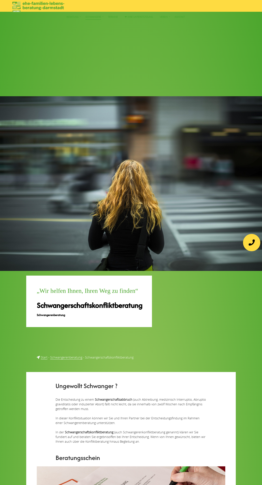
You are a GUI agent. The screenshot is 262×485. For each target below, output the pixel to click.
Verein (233, 6)
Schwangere (162, 6)
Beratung (141, 6)
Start (44, 357)
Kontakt (249, 6)
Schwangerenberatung (66, 357)
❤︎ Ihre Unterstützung (208, 6)
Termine (182, 6)
